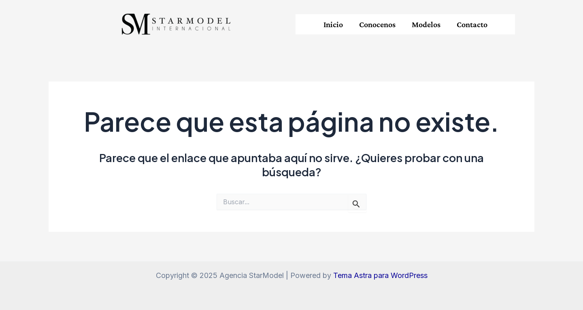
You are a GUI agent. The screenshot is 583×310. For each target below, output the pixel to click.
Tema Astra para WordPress (380, 275)
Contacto (472, 24)
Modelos (426, 24)
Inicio (333, 24)
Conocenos (377, 24)
